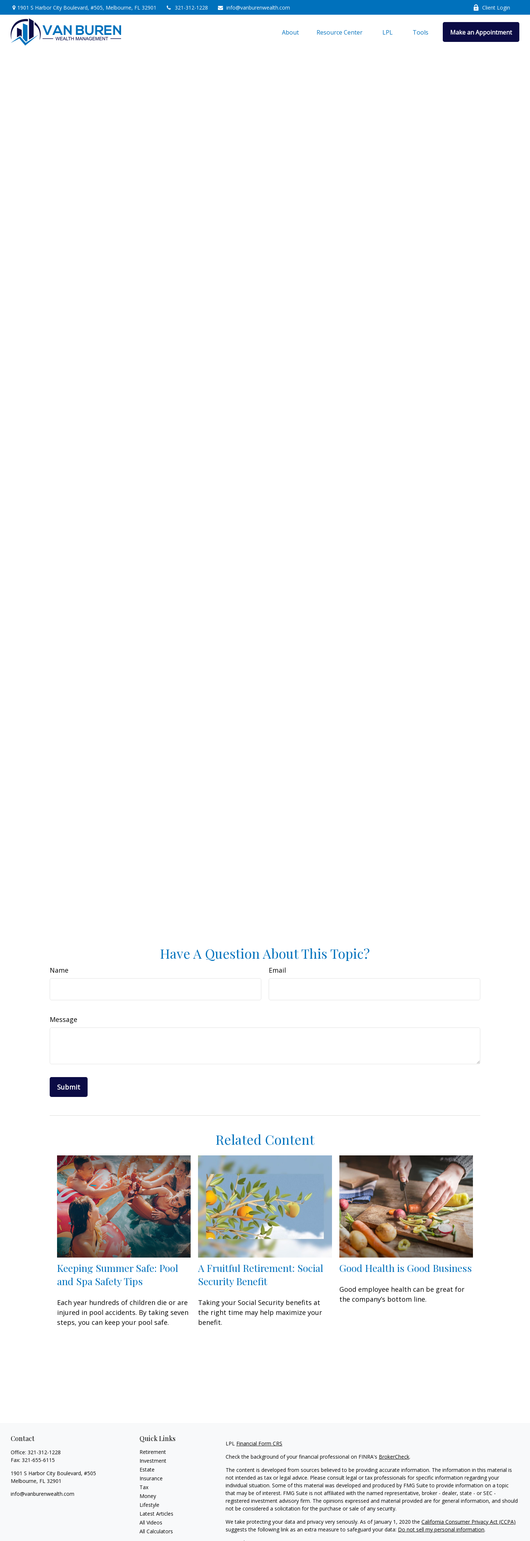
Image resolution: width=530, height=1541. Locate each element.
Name (59, 970)
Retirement (152, 1451)
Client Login (491, 7)
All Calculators (156, 1531)
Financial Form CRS (259, 1443)
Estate (147, 1469)
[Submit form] (69, 1087)
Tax (143, 1487)
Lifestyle (149, 1504)
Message (63, 1019)
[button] (290, 32)
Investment (152, 1460)
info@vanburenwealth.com (253, 7)
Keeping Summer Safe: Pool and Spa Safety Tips (117, 1274)
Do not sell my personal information (441, 1529)
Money (147, 1495)
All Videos (150, 1522)
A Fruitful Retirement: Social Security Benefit (260, 1274)
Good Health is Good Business (405, 1267)
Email (277, 970)
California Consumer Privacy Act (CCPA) (468, 1521)
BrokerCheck (394, 1456)
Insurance (151, 1478)
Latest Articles (156, 1513)
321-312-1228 (187, 7)
